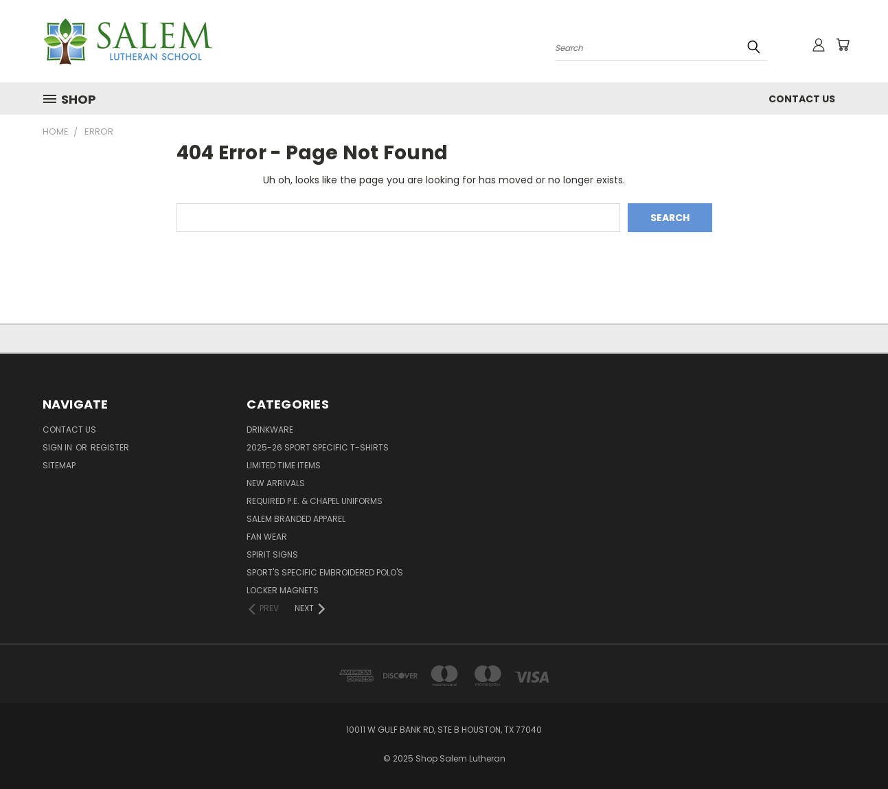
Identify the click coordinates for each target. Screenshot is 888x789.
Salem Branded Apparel (296, 519)
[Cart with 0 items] (843, 45)
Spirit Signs (272, 554)
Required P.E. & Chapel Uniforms (315, 501)
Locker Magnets (283, 590)
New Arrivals (276, 483)
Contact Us (802, 99)
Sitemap (59, 465)
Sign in (58, 447)
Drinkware (270, 429)
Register (110, 447)
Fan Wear (267, 536)
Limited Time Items (284, 465)
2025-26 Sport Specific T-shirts (318, 447)
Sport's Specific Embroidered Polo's (325, 572)
